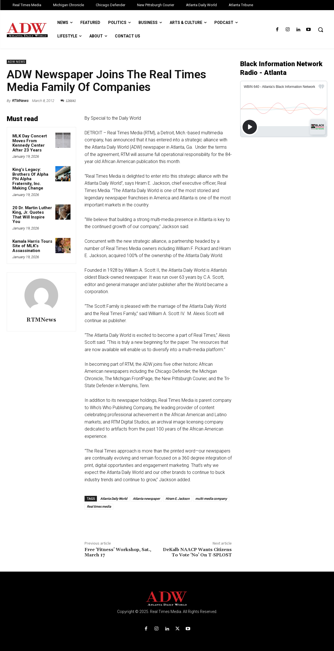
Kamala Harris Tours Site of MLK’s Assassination (32, 246)
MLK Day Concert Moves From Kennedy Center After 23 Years (29, 143)
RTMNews (20, 101)
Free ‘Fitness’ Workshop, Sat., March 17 (118, 552)
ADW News (16, 62)
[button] (320, 29)
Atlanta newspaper (146, 498)
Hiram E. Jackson (177, 498)
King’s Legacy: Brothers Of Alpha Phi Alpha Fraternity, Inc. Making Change (30, 179)
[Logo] (167, 598)
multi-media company (211, 498)
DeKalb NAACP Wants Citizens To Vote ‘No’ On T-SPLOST (197, 552)
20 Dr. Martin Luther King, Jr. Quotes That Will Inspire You (32, 214)
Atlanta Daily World (113, 498)
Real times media (99, 506)
